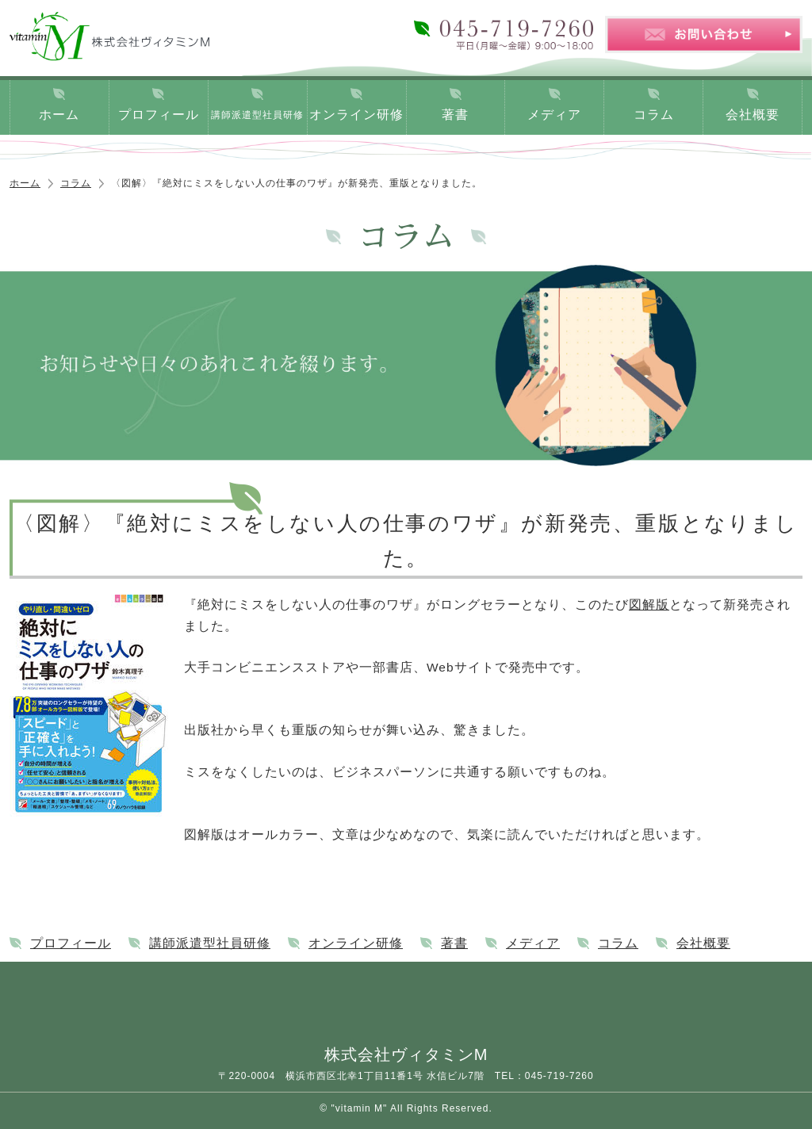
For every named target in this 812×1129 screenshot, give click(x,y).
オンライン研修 (356, 114)
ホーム (59, 114)
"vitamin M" (359, 1108)
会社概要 (752, 114)
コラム (654, 114)
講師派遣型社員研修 (257, 115)
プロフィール (158, 114)
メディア (554, 114)
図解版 (649, 604)
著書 (455, 114)
